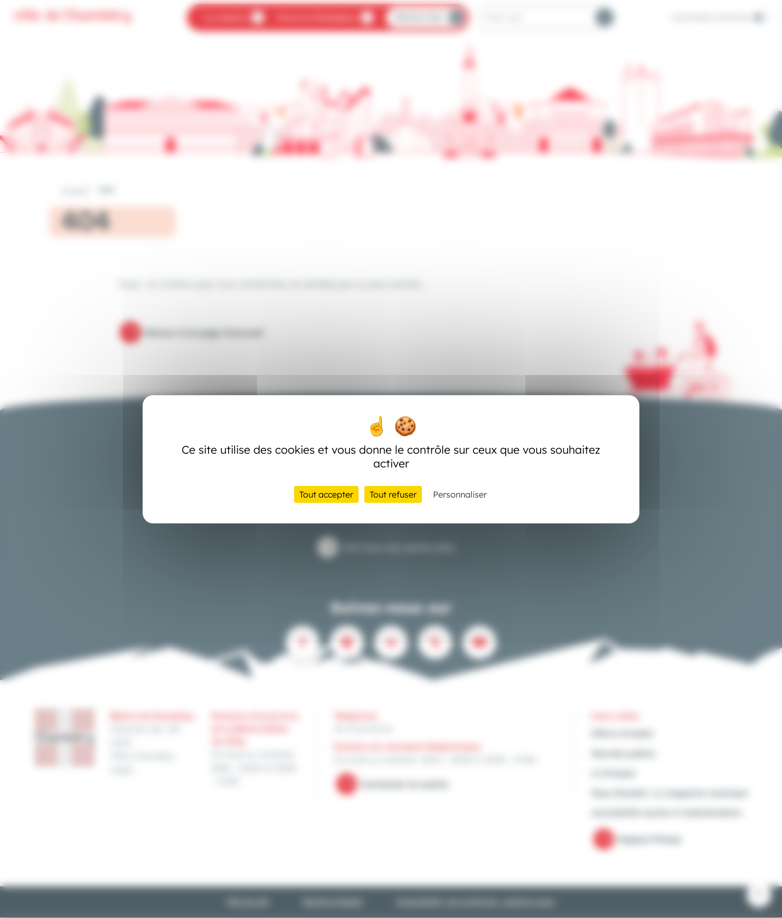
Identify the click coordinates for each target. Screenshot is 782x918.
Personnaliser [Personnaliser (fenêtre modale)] (460, 494)
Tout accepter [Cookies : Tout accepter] (326, 494)
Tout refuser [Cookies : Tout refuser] (393, 494)
